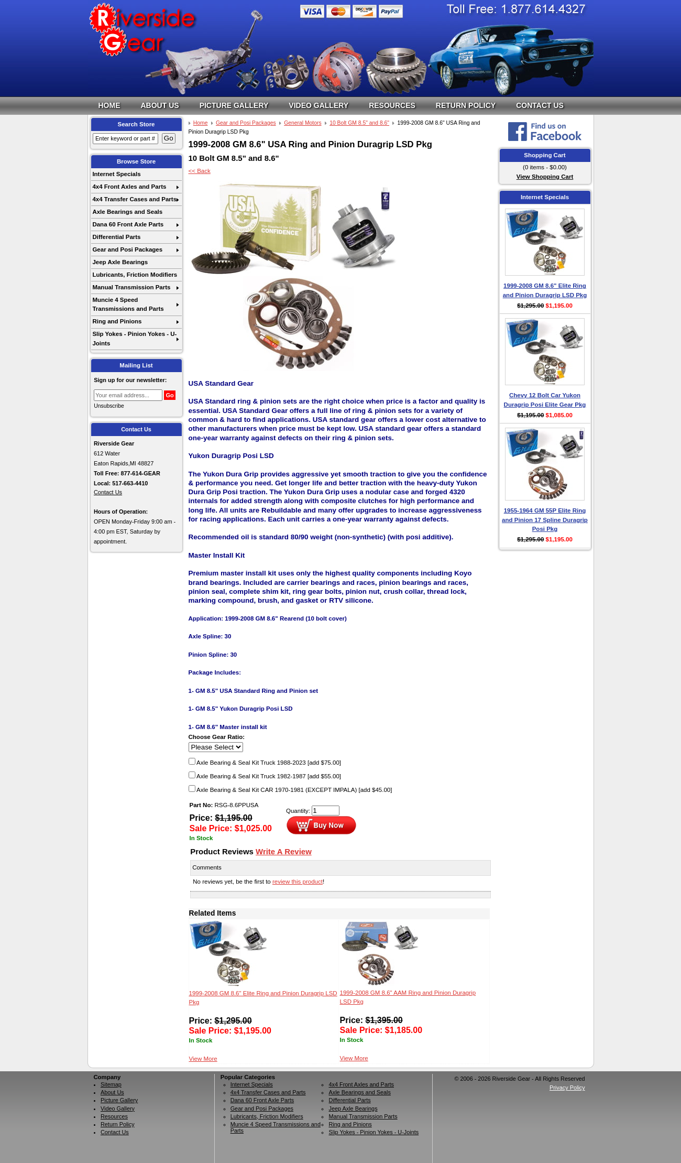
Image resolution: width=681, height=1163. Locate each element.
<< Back (200, 171)
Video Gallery (318, 105)
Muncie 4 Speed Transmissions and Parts (127, 304)
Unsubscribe (109, 406)
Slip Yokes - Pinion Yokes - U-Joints (134, 338)
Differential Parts (116, 237)
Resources (392, 105)
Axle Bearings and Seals (127, 212)
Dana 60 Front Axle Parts (127, 224)
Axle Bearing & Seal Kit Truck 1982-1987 (265, 776)
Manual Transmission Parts (131, 287)
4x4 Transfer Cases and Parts (134, 199)
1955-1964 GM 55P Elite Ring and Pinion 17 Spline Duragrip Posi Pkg (545, 519)
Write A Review (284, 851)
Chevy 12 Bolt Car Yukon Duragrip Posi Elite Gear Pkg (545, 399)
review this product (297, 881)
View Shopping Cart (545, 176)
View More (203, 1059)
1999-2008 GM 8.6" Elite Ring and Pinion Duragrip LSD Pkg (545, 290)
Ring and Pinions (116, 321)
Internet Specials (116, 174)
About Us (160, 105)
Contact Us (540, 105)
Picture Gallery (234, 105)
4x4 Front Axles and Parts (129, 186)
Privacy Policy (567, 1087)
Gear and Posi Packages (127, 249)
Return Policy (466, 105)
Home (109, 105)
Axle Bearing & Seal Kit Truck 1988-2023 (265, 762)
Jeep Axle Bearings (120, 262)
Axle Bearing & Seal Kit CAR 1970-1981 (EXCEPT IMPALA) (290, 790)
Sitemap (111, 1084)
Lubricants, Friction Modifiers (134, 274)
